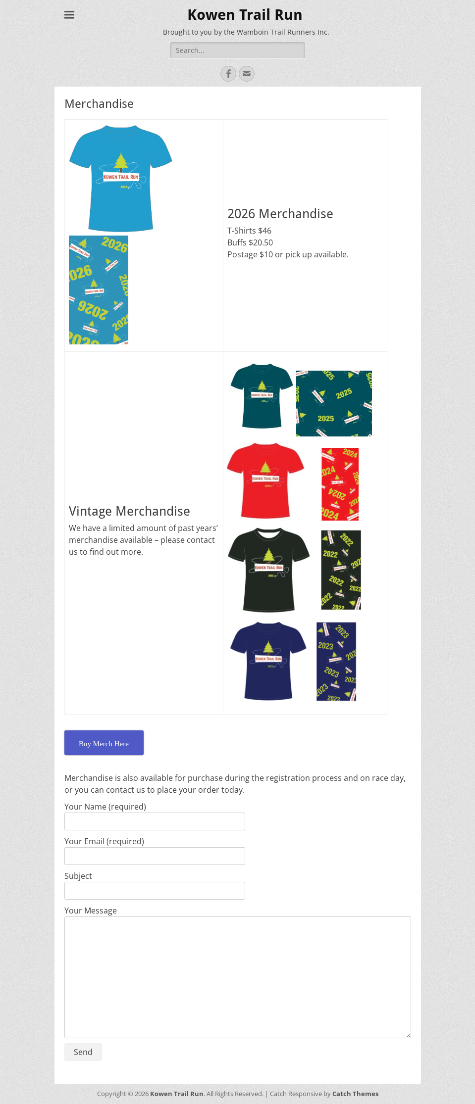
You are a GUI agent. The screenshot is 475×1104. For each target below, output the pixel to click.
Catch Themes (355, 1093)
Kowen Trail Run (245, 14)
